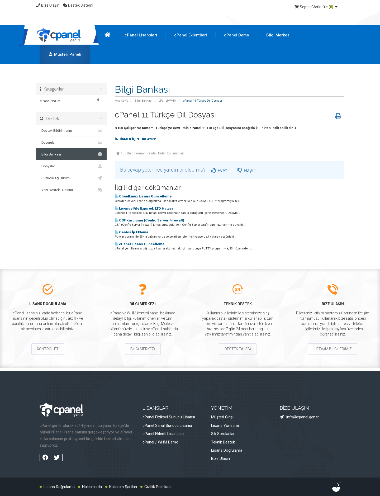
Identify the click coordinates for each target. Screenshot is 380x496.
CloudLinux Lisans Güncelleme (143, 196)
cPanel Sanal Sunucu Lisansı (167, 425)
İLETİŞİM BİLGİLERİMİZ (333, 349)
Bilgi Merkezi (278, 35)
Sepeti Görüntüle (316, 7)
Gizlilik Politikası (157, 486)
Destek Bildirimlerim (71, 130)
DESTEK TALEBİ (238, 349)
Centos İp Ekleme (131, 232)
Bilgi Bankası (143, 100)
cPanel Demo (236, 35)
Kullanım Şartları (123, 486)
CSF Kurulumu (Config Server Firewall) (149, 220)
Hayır (246, 170)
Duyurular (71, 142)
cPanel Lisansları (141, 35)
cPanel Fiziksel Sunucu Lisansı (168, 417)
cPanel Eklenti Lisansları (163, 433)
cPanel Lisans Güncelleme (139, 244)
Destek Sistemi (78, 5)
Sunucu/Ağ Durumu (71, 178)
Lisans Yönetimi (225, 425)
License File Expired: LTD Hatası (144, 208)
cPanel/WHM (168, 100)
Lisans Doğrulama (226, 450)
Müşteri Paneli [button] (65, 54)
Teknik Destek (223, 442)
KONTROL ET (48, 349)
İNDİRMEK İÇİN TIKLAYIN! (135, 139)
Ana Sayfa (121, 100)
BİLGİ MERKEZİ (142, 349)
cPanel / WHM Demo (160, 442)
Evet (219, 170)
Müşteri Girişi (222, 417)
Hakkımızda (92, 486)
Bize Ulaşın (47, 5)
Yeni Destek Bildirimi (71, 190)
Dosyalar (71, 166)
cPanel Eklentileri (190, 35)
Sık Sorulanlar (223, 433)
